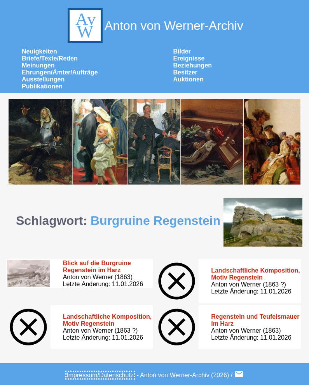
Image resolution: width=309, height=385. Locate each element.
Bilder (182, 51)
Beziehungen (192, 65)
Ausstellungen (43, 79)
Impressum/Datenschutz (100, 375)
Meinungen (38, 65)
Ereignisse (189, 58)
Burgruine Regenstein (155, 221)
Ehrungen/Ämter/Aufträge (60, 72)
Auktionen (188, 79)
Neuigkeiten (39, 51)
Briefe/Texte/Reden (50, 58)
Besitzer (185, 72)
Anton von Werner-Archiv (154, 25)
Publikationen (42, 86)
